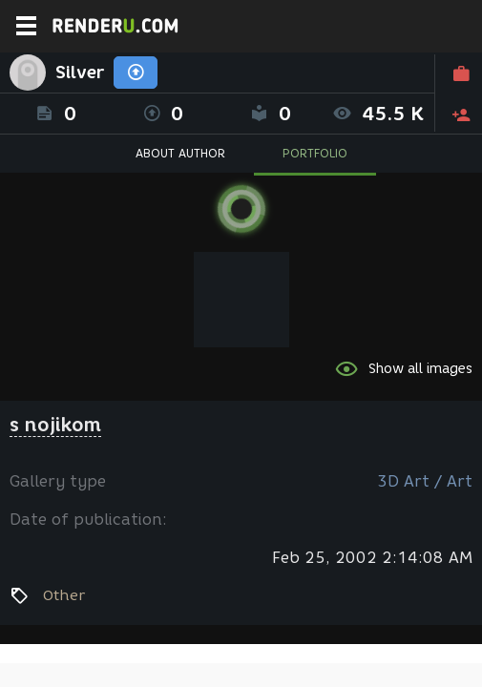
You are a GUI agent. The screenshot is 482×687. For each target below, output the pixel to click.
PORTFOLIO (315, 153)
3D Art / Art (424, 481)
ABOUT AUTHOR (180, 153)
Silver (79, 72)
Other (64, 595)
